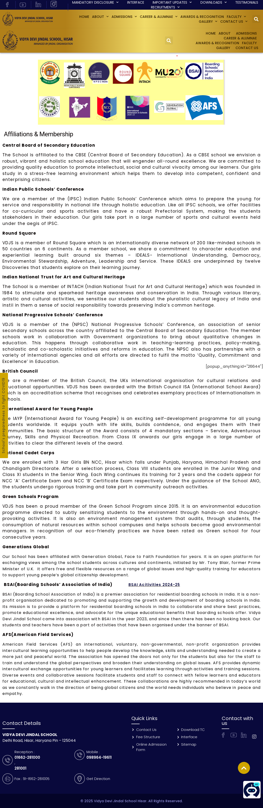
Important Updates (172, 2)
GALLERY (208, 21)
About (100, 16)
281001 (20, 768)
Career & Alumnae (159, 16)
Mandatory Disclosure (95, 2)
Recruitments (165, 7)
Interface (135, 2)
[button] (256, 19)
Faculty (236, 16)
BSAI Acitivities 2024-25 (154, 584)
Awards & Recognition (202, 16)
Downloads (213, 2)
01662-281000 (27, 757)
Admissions (124, 16)
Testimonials (246, 2)
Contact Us (234, 21)
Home (84, 16)
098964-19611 (99, 757)
